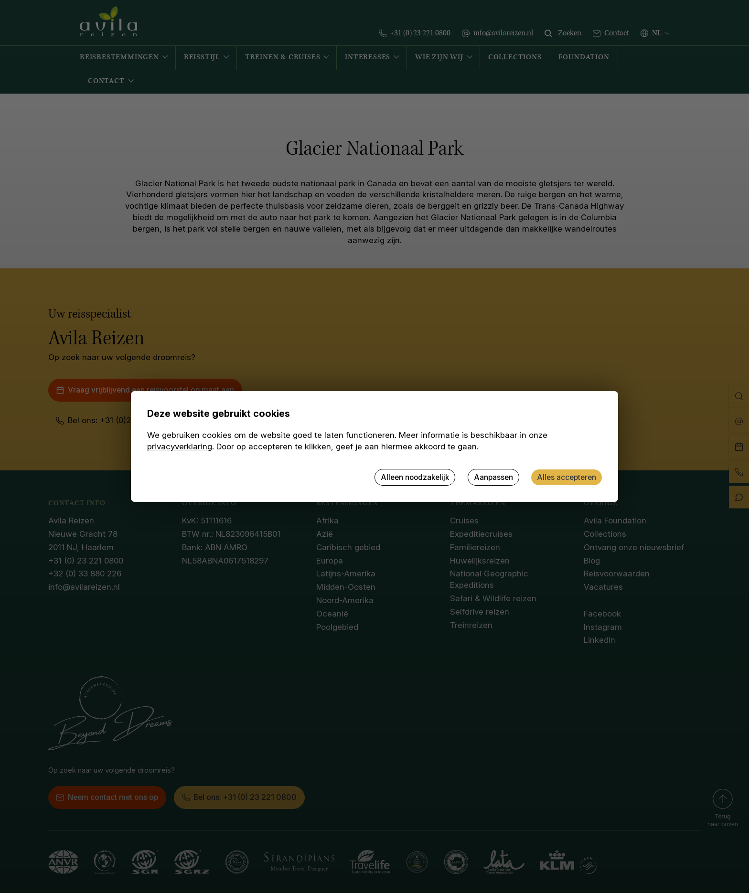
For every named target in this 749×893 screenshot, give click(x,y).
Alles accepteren (566, 477)
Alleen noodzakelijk (415, 477)
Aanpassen (493, 477)
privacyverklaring (179, 446)
